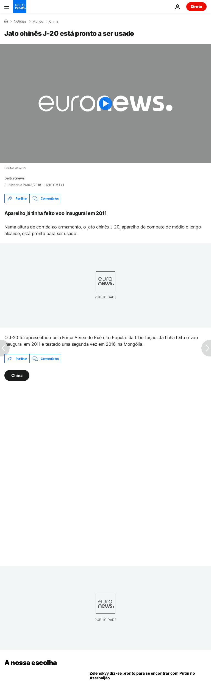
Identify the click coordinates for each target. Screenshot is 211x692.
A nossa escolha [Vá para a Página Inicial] (30, 663)
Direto (196, 6)
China (53, 21)
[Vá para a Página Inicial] (19, 6)
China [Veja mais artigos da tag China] (17, 375)
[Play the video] (105, 103)
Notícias (20, 21)
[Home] (6, 21)
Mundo (37, 21)
